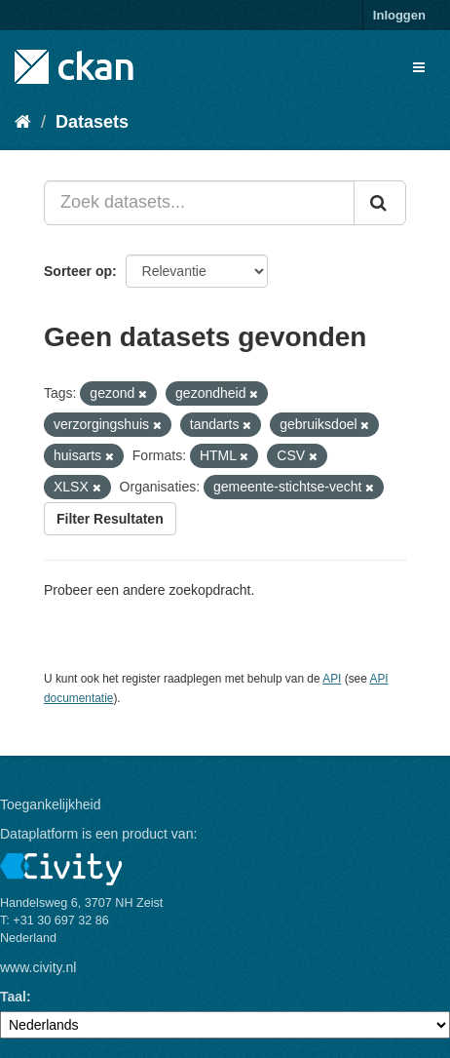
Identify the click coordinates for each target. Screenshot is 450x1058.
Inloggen (399, 15)
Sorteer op (78, 271)
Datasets (92, 122)
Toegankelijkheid (50, 804)
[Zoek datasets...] (199, 202)
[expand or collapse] (418, 67)
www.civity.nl (38, 967)
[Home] (23, 122)
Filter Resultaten (110, 519)
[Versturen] (380, 202)
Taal (13, 996)
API (331, 679)
